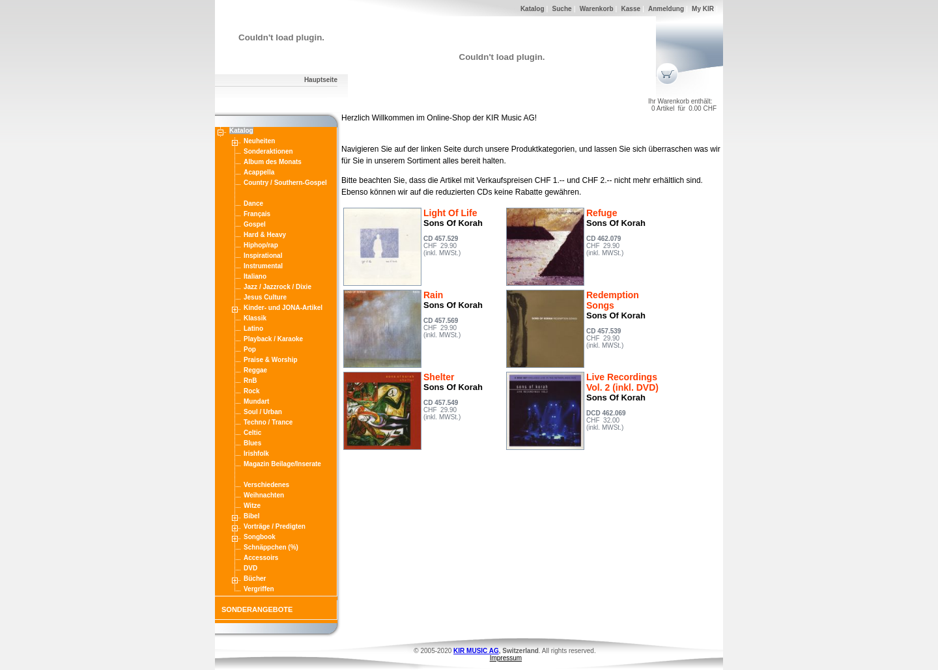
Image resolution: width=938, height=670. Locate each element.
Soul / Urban (263, 411)
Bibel (251, 516)
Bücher (255, 578)
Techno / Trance (268, 422)
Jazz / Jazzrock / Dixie (277, 286)
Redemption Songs (612, 300)
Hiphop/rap (261, 245)
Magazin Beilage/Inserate (282, 464)
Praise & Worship (271, 359)
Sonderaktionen (268, 151)
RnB (250, 380)
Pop (250, 349)
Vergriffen (259, 589)
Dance (253, 203)
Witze (252, 505)
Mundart (256, 401)
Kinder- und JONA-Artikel (283, 307)
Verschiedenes (266, 484)
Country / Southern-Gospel (285, 182)
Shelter (438, 377)
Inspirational (263, 255)
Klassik (255, 318)
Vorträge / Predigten (275, 526)
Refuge (601, 213)
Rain (433, 295)
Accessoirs (261, 557)
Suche (562, 8)
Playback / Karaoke (273, 338)
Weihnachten (264, 495)
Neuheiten (259, 141)
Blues (252, 443)
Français (257, 213)
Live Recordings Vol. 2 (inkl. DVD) (622, 382)
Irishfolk (256, 453)
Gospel (255, 224)
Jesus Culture (265, 297)
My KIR (703, 8)
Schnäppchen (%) (271, 547)
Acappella (259, 172)
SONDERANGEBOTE (256, 609)
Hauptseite (320, 79)
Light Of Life (450, 213)
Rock (251, 391)
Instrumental (263, 266)
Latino (253, 328)
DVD (250, 568)
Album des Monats (273, 161)
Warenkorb (597, 8)
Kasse (630, 8)
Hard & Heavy (265, 234)
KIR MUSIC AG (476, 650)
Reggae (255, 370)
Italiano (255, 276)
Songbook (260, 536)
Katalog (532, 8)
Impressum (506, 658)
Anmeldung (666, 8)
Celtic (252, 432)
